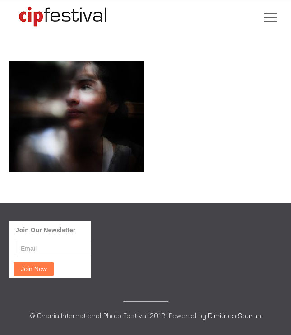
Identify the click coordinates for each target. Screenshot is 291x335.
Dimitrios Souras (234, 315)
